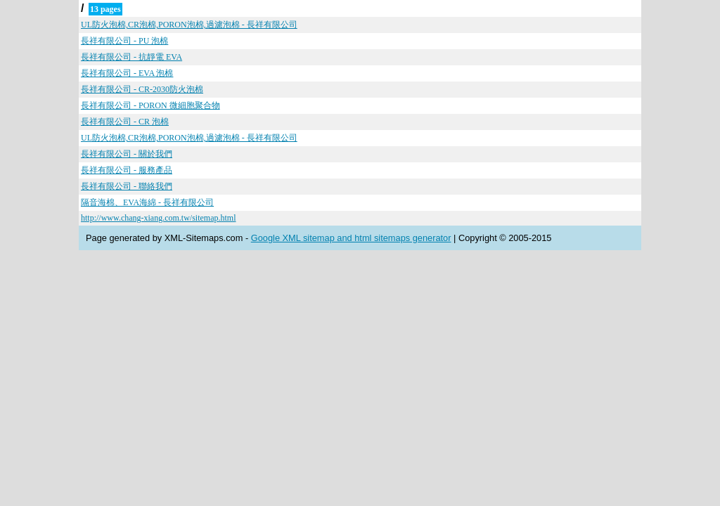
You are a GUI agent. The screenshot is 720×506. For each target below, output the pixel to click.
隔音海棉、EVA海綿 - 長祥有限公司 (147, 202)
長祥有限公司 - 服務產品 (126, 170)
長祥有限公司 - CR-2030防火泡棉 (142, 89)
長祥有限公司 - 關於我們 (126, 154)
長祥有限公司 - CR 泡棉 (125, 121)
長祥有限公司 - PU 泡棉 (124, 41)
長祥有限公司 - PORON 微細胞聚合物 (150, 105)
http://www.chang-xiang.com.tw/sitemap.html (158, 218)
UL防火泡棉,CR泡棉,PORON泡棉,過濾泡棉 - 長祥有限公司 (189, 25)
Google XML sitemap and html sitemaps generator (351, 238)
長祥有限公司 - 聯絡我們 (126, 186)
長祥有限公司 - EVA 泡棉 (127, 73)
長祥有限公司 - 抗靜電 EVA (131, 57)
